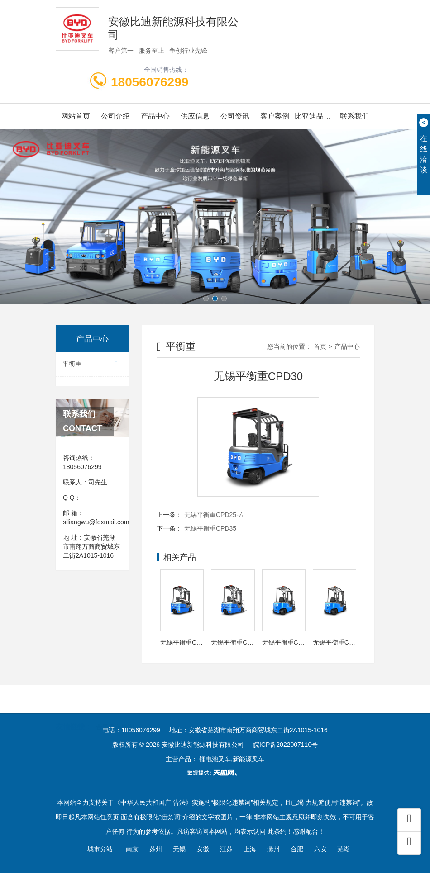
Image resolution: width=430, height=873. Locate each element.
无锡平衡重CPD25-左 (214, 514)
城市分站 (100, 849)
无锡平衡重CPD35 (210, 528)
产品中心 (155, 116)
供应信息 (195, 116)
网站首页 (75, 116)
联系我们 (354, 116)
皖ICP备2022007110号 (285, 744)
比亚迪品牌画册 (314, 116)
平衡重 (92, 364)
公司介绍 (115, 116)
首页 (320, 346)
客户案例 (274, 116)
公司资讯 (234, 116)
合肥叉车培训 (115, 712)
